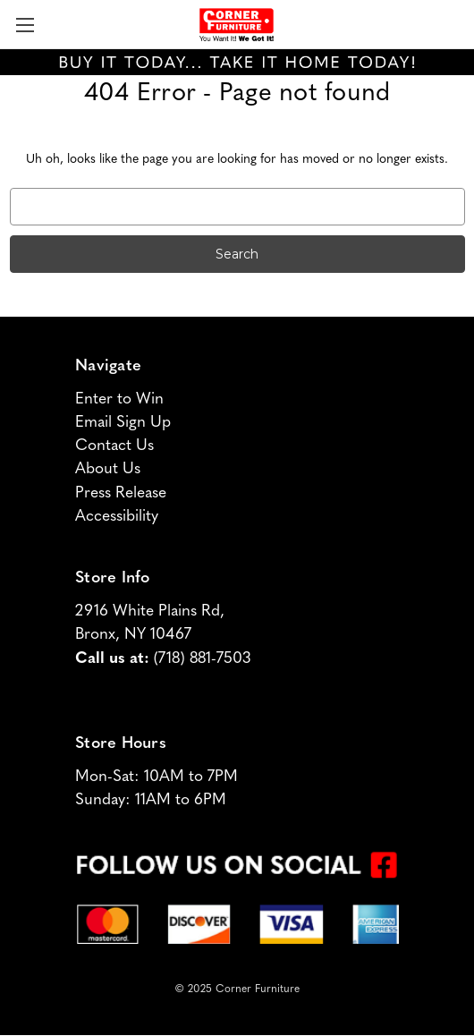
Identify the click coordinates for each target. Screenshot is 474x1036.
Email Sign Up (123, 422)
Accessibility (116, 516)
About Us (107, 469)
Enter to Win (119, 399)
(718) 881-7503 (202, 659)
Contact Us (114, 446)
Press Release (120, 493)
